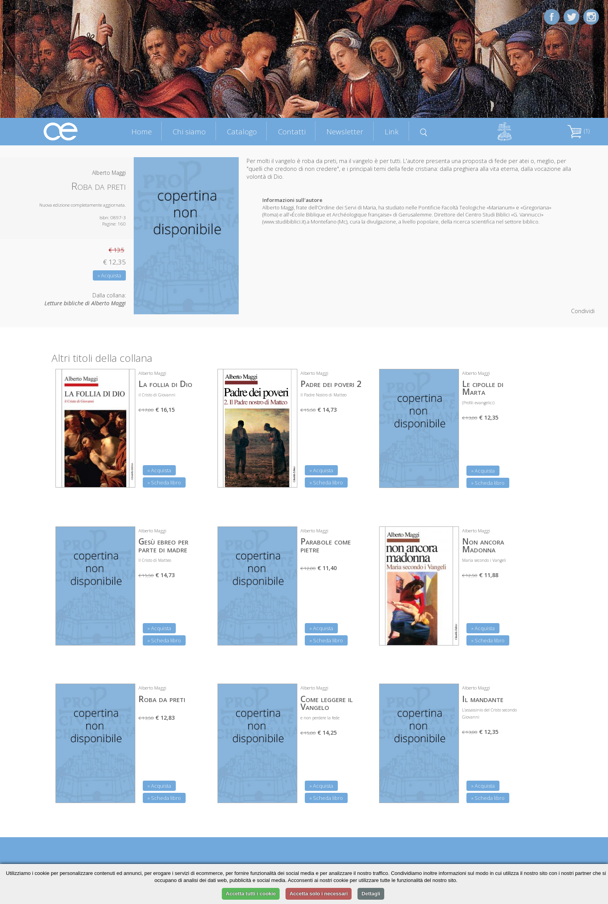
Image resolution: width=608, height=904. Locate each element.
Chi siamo (189, 131)
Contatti (292, 131)
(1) (578, 131)
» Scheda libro (164, 482)
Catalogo (242, 131)
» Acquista (109, 275)
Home (141, 131)
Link (392, 131)
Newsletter (344, 131)
